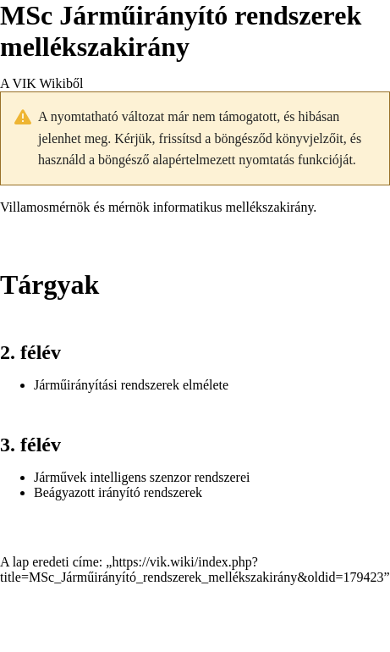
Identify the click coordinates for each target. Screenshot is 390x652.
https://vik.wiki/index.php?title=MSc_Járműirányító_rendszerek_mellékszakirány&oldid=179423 (192, 569)
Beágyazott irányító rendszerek (118, 492)
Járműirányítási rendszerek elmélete (131, 385)
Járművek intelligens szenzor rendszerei (142, 477)
